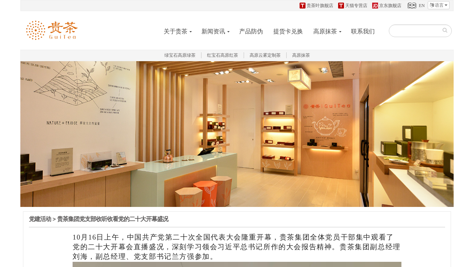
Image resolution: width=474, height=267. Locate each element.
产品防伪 (251, 31)
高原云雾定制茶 (265, 55)
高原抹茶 (325, 31)
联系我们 (363, 31)
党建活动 (40, 219)
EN (415, 5)
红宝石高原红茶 (222, 55)
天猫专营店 (352, 5)
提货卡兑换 (288, 31)
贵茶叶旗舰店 (316, 5)
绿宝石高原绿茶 (180, 55)
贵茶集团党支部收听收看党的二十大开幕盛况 (112, 219)
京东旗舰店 (386, 5)
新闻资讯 (213, 31)
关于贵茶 (175, 31)
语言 (438, 5)
